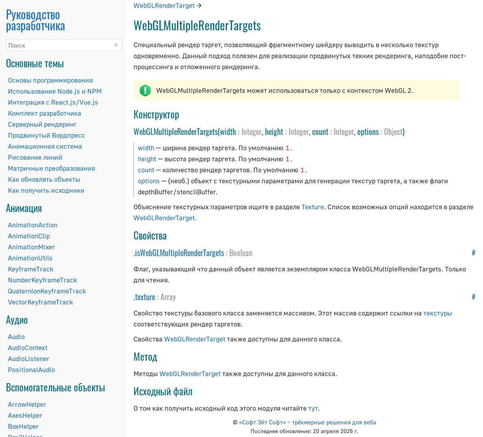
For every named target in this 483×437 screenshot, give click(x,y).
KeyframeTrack (30, 269)
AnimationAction (32, 225)
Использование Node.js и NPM (55, 91)
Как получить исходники (46, 190)
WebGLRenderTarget (164, 5)
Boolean (240, 252)
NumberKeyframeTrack (42, 280)
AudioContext (28, 347)
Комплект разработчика (44, 113)
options (149, 181)
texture (145, 296)
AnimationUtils (30, 258)
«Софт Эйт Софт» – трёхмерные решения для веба (307, 422)
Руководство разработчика (35, 19)
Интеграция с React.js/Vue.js (53, 102)
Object (393, 131)
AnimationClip (29, 236)
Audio (16, 336)
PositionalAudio (31, 369)
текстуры (437, 313)
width (146, 148)
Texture (313, 207)
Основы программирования (50, 80)
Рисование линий (35, 157)
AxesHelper (25, 415)
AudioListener (28, 358)
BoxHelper (23, 426)
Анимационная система (45, 146)
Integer (252, 131)
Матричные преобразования (51, 168)
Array (168, 296)
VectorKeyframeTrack (40, 302)
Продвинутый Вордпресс (46, 135)
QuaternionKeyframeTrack (47, 291)
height (147, 159)
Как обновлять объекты (44, 179)
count (146, 170)
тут (313, 408)
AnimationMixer (31, 247)
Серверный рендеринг (42, 124)
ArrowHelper (27, 404)
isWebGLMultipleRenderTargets (179, 252)
